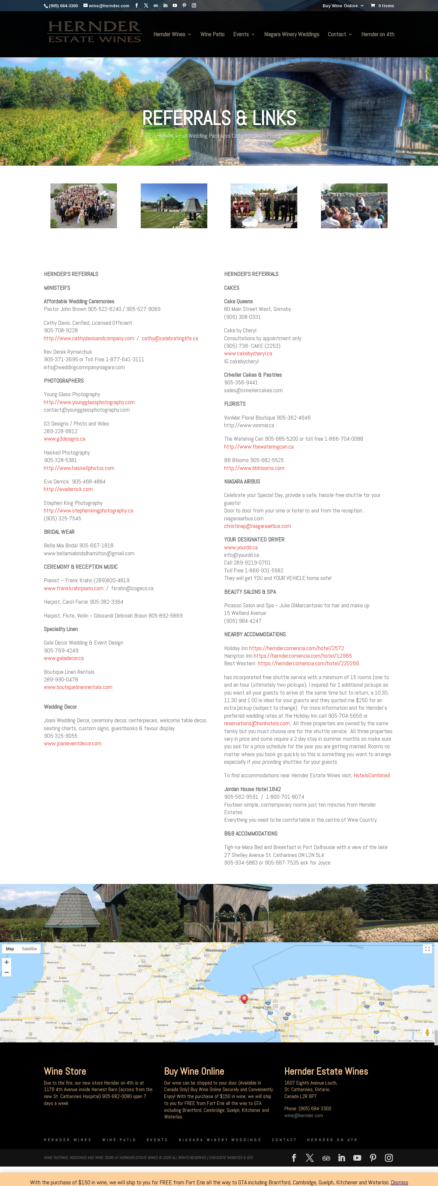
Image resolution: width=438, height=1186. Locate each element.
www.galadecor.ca (64, 658)
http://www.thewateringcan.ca (259, 446)
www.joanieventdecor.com (73, 743)
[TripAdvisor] (156, 5)
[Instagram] (194, 5)
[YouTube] (175, 5)
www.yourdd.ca (241, 547)
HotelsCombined (372, 775)
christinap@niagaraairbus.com (257, 526)
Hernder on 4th (377, 35)
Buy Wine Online (340, 6)
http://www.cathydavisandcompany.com (89, 338)
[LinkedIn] (165, 5)
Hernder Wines (169, 35)
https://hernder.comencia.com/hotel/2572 (296, 648)
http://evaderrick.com (68, 489)
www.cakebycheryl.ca (248, 353)
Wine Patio (212, 35)
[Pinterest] (184, 5)
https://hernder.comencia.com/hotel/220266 (308, 663)
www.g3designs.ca (64, 438)
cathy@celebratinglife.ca (170, 338)
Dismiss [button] (399, 1182)
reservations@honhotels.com (257, 723)
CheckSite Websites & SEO (230, 1157)
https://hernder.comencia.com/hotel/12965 (303, 655)
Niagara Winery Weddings (291, 35)
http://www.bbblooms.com (254, 468)
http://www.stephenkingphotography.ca (88, 510)
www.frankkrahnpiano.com (73, 588)
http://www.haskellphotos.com (79, 468)
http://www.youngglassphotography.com (89, 402)
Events (241, 35)
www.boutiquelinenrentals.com (78, 687)
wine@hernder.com (303, 1115)
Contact (337, 35)
